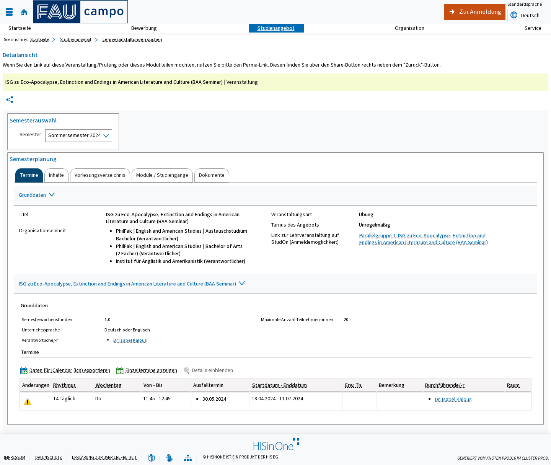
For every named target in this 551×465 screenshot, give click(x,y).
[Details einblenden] (209, 370)
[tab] (29, 175)
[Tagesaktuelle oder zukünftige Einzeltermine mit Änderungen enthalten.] (27, 401)
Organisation (405, 28)
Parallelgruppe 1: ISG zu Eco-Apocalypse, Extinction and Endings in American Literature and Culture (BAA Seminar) (423, 239)
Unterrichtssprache (41, 330)
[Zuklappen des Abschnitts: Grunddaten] (275, 195)
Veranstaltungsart (291, 214)
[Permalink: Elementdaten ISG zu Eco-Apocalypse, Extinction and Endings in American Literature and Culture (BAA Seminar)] (9, 99)
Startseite (19, 28)
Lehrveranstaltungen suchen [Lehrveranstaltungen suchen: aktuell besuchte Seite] (132, 39)
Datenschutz (48, 457)
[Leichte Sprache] (151, 458)
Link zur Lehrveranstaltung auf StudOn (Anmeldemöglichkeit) (305, 239)
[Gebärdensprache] (169, 458)
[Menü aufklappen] (9, 12)
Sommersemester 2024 (74, 135)
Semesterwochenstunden (47, 320)
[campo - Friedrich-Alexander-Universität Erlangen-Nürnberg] (80, 12)
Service (528, 28)
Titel (23, 214)
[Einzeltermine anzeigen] (148, 370)
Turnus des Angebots (295, 225)
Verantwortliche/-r (40, 340)
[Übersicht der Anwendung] (188, 458)
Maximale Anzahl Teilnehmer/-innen (297, 320)
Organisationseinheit (42, 230)
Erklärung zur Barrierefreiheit (104, 457)
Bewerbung (140, 28)
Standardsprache (524, 4)
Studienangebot (272, 28)
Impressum (14, 457)
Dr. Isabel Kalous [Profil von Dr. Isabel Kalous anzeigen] (130, 340)
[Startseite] (24, 12)
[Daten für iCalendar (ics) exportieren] (66, 370)
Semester (30, 134)
